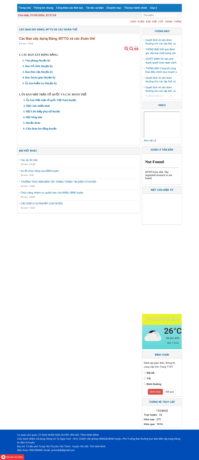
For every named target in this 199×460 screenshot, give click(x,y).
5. (23, 83)
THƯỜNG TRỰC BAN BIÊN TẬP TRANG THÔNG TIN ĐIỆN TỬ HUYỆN (58, 181)
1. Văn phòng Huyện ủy (36, 60)
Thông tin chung (43, 7)
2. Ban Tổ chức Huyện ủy (37, 66)
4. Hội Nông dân (32, 117)
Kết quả (170, 391)
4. (23, 77)
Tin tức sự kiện (95, 7)
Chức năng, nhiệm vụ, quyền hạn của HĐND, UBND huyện (52, 192)
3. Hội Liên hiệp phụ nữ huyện (41, 111)
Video (162, 105)
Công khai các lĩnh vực (69, 7)
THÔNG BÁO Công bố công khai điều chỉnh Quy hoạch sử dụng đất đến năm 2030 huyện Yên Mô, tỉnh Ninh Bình (162, 71)
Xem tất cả (150, 140)
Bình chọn (155, 391)
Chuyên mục (113, 7)
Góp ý (153, 7)
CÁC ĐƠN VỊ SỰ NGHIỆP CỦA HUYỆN (41, 203)
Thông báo (162, 31)
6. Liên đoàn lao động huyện (39, 128)
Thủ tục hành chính (135, 7)
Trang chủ (25, 7)
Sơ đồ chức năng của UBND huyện (40, 170)
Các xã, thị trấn (29, 160)
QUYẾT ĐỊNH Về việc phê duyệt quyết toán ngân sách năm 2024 (161, 62)
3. (23, 71)
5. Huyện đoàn (31, 122)
